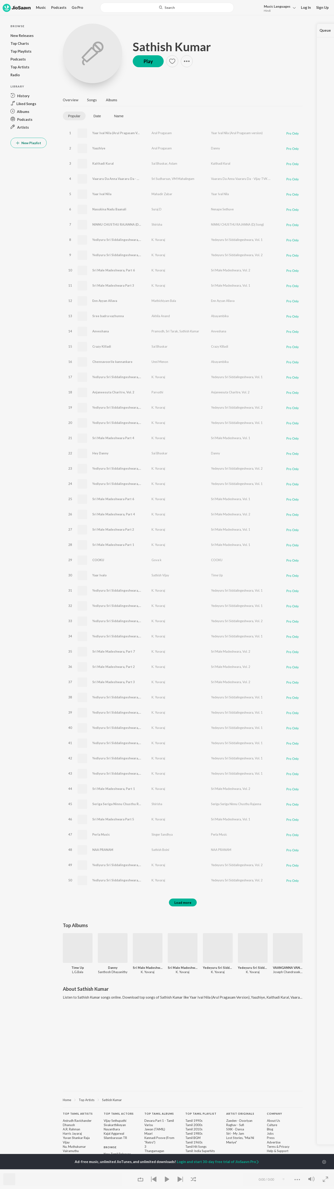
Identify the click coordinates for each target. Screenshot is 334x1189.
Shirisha (157, 224)
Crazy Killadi (101, 346)
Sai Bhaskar (159, 163)
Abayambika (220, 316)
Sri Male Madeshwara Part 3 (113, 285)
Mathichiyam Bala (164, 301)
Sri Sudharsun (161, 179)
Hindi (267, 10)
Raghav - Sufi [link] (235, 1125)
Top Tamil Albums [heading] (159, 1113)
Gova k (157, 560)
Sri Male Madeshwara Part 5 (113, 819)
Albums (111, 100)
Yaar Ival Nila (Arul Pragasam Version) (120, 133)
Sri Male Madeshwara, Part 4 (113, 514)
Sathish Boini (160, 850)
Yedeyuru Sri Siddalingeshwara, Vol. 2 (237, 255)
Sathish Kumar (172, 47)
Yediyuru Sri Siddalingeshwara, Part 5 (120, 621)
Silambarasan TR (115, 1138)
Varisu (148, 1125)
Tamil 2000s (193, 1125)
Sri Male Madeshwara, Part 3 (113, 682)
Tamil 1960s (193, 1142)
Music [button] (41, 7)
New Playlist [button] (28, 143)
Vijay (66, 1142)
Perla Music (101, 834)
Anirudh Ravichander (77, 1121)
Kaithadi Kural (103, 163)
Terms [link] (271, 1146)
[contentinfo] (182, 1147)
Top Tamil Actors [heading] (119, 1113)
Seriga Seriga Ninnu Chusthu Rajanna (120, 804)
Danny (215, 148)
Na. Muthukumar (74, 1146)
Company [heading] (274, 1113)
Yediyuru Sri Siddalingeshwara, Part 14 (121, 377)
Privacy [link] (284, 1146)
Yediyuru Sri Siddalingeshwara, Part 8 (120, 758)
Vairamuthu (71, 1151)
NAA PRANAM (102, 850)
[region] (183, 1099)
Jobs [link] (270, 1133)
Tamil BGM (193, 1138)
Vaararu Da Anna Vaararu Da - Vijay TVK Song (126, 179)
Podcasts (58, 7)
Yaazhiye (98, 148)
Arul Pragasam (162, 133)
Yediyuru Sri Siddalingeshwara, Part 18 (121, 423)
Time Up (217, 575)
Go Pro (77, 7)
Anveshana (100, 331)
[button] (278, 8)
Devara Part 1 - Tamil (159, 1121)
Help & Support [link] (277, 1151)
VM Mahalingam (183, 179)
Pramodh (158, 331)
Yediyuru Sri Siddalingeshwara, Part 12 (121, 743)
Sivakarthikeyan (115, 1125)
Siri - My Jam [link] (235, 1133)
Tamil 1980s (193, 1133)
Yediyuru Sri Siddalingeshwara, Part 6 (120, 255)
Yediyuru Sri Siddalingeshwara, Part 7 (120, 712)
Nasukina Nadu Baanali (109, 209)
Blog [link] (270, 1129)
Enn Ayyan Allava (104, 301)
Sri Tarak (172, 331)
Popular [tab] (74, 116)
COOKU (98, 560)
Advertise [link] (273, 1142)
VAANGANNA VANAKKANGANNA (288, 968)
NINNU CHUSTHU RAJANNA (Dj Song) (120, 224)
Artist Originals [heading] (240, 1113)
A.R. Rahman (71, 1129)
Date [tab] (97, 116)
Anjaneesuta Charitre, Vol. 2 (113, 392)
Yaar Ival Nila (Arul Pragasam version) (237, 133)
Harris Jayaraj (72, 1133)
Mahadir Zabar (162, 194)
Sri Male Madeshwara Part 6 (113, 499)
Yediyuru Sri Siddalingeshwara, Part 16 (121, 773)
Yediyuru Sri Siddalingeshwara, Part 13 (121, 240)
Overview (70, 100)
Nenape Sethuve (222, 209)
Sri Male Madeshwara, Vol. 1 (230, 285)
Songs (92, 100)
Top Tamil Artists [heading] (78, 1113)
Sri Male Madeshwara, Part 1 (113, 789)
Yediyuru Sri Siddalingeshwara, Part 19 (121, 728)
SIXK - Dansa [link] (235, 1129)
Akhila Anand (161, 316)
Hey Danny (100, 453)
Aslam (173, 163)
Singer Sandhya (162, 834)
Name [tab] (118, 116)
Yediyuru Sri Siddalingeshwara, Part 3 (120, 468)
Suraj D (157, 209)
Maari (148, 1133)
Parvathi (157, 392)
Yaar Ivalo (99, 575)
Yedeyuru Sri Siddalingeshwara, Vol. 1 (237, 240)
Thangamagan (154, 1151)
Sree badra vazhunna (108, 316)
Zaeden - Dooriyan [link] (239, 1121)
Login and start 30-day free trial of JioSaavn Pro (218, 1161)
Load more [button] (182, 902)
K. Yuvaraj (158, 240)
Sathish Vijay (160, 575)
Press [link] (271, 1138)
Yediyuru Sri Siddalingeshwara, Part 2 (120, 636)
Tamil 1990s (193, 1121)
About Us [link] (273, 1121)
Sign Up (322, 7)
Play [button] (148, 61)
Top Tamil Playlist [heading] (200, 1113)
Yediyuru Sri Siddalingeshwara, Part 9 (120, 407)
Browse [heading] (110, 1147)
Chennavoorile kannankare (112, 362)
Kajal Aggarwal (114, 1133)
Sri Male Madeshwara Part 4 (113, 438)
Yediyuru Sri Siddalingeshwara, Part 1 (120, 606)
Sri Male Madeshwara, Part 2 (113, 667)
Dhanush (69, 1125)
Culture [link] (272, 1125)
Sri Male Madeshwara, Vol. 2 (230, 270)
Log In (306, 7)
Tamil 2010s (193, 1129)
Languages (277, 6)
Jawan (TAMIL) (154, 1129)
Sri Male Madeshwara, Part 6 (113, 270)
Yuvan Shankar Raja (76, 1138)
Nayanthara (112, 1129)
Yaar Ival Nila (101, 194)
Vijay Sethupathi (115, 1121)
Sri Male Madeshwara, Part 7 (113, 651)
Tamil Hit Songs (195, 1146)
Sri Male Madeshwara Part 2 (113, 529)
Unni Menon (160, 362)
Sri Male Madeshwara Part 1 (113, 545)
